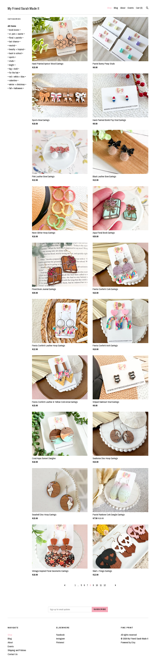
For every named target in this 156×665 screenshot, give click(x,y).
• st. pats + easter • (16, 33)
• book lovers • (14, 29)
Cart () (139, 7)
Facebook (60, 634)
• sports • (12, 57)
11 (101, 585)
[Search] (147, 8)
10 (97, 585)
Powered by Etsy (128, 642)
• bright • (12, 64)
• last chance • (14, 41)
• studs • (11, 61)
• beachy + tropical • (16, 49)
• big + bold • (13, 68)
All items (12, 26)
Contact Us (13, 654)
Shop (109, 7)
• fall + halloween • (16, 88)
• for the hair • (14, 72)
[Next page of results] (115, 585)
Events (131, 7)
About (122, 7)
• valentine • (13, 80)
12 (105, 585)
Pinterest (60, 642)
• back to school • (15, 53)
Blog (116, 7)
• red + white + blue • (17, 76)
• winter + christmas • (17, 84)
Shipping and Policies (17, 650)
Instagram (60, 638)
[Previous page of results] (65, 585)
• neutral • (12, 45)
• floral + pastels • (15, 37)
